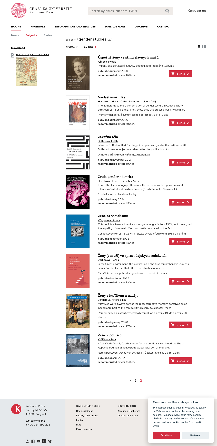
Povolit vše (166, 435)
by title (90, 47)
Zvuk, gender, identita (115, 177)
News (15, 35)
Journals (38, 26)
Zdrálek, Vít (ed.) (133, 181)
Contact (164, 26)
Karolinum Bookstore (129, 411)
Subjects (31, 35)
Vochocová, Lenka (108, 260)
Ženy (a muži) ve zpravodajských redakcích (132, 256)
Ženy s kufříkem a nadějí (117, 295)
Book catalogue (84, 411)
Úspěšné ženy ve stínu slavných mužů (128, 57)
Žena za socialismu (113, 216)
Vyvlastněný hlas (111, 97)
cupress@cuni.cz (35, 421)
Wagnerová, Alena (109, 220)
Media (79, 420)
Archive (141, 26)
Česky (191, 10)
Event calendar (84, 429)
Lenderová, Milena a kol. (112, 300)
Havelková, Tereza (109, 181)
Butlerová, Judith (108, 141)
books (16, 26)
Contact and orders (128, 415)
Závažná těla (108, 137)
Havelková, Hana (108, 101)
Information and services (75, 26)
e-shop (180, 73)
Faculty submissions (87, 415)
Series (48, 35)
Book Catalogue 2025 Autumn (32, 71)
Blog (78, 424)
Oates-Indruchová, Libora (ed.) (138, 101)
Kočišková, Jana (107, 339)
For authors (115, 26)
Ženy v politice (109, 335)
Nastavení (195, 435)
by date (72, 47)
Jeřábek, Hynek (107, 62)
